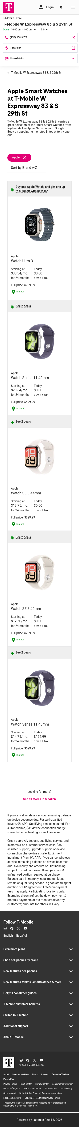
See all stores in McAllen (39, 799)
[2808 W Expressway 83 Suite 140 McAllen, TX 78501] (40, 48)
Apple (16, 157)
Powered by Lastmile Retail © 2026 (39, 1120)
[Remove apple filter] (21, 158)
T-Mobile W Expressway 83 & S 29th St (36, 72)
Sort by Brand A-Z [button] (26, 167)
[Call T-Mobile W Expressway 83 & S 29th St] (40, 37)
